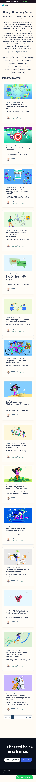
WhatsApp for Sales (25, 69)
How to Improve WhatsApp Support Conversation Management (16, 234)
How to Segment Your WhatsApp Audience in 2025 (18, 149)
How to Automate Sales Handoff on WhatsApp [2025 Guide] (18, 320)
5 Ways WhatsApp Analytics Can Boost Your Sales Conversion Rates (16, 656)
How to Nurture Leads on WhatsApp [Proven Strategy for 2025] (18, 404)
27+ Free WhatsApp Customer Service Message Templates (17, 613)
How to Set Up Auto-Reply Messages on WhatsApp (15, 530)
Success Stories (28, 57)
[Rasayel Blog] (7, 5)
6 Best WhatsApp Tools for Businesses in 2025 (16, 446)
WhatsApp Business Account (22, 60)
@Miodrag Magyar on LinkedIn (18, 52)
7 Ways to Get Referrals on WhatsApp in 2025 (16, 362)
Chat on (23, 1)
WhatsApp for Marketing (11, 69)
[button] (26, 719)
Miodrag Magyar (15, 117)
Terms (8, 773)
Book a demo (26, 762)
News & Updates (17, 57)
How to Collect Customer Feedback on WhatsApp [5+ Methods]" (16, 106)
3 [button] (17, 719)
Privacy (4, 773)
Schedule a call (10, 1)
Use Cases (9, 60)
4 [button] (20, 719)
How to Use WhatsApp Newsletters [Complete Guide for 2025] (17, 191)
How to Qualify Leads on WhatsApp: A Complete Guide (17, 488)
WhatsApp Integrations (18, 72)
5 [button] (23, 719)
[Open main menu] (33, 5)
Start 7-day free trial (12, 762)
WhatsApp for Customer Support (18, 66)
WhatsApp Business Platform (18, 63)
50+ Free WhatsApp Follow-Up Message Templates (17, 571)
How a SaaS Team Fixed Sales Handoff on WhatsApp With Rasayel (17, 278)
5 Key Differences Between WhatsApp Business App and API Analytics (18, 700)
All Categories (7, 57)
